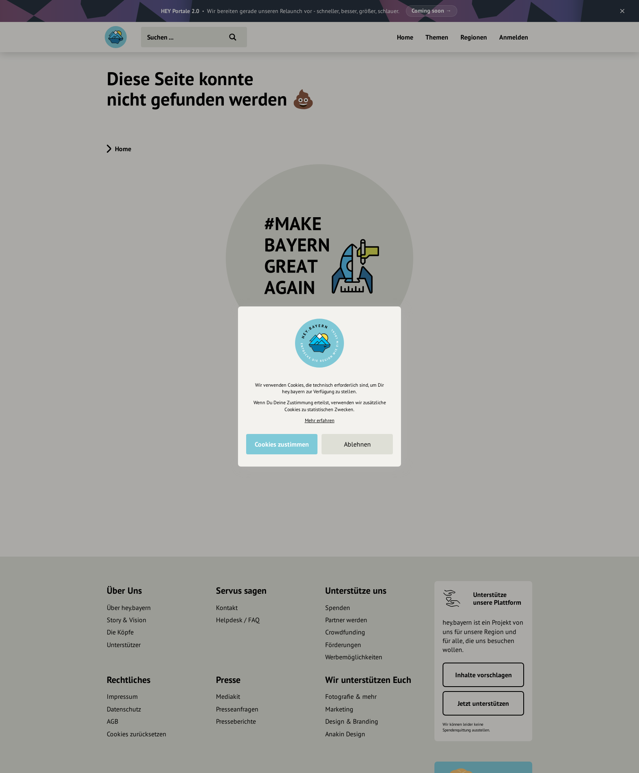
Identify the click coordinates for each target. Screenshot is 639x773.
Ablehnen (357, 444)
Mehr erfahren (320, 420)
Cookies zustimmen (282, 444)
